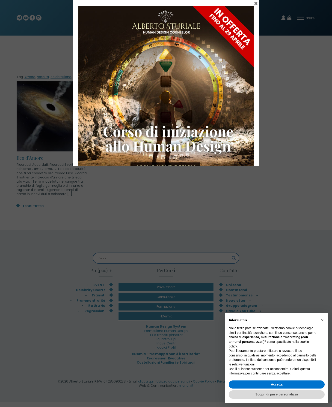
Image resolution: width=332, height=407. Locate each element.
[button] (322, 320)
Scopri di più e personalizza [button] (276, 394)
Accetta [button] (277, 384)
